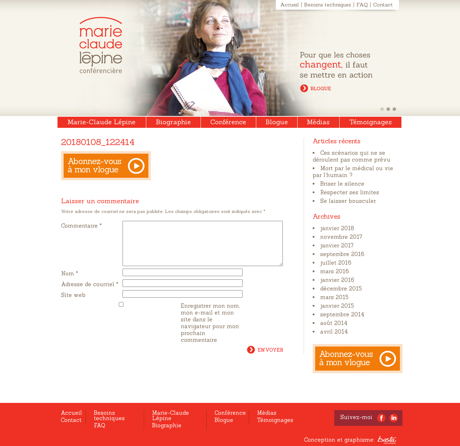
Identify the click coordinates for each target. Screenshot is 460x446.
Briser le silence (342, 183)
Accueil (289, 4)
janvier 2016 (337, 280)
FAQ (362, 4)
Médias (318, 122)
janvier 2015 (337, 305)
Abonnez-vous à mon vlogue (94, 165)
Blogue (277, 122)
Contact (383, 4)
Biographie (173, 122)
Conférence (228, 122)
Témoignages (370, 122)
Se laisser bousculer (348, 201)
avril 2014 (334, 331)
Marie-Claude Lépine (100, 45)
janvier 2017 (337, 245)
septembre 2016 (342, 254)
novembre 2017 (341, 236)
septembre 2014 (342, 314)
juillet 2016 (335, 262)
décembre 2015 (341, 288)
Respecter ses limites (349, 192)
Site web (73, 303)
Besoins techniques (327, 4)
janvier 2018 (337, 228)
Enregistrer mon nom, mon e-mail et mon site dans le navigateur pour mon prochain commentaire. (210, 331)
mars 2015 (334, 297)
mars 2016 (334, 271)
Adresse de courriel (89, 292)
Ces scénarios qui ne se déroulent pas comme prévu (351, 156)
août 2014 (334, 323)
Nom (69, 282)
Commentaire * (81, 225)
